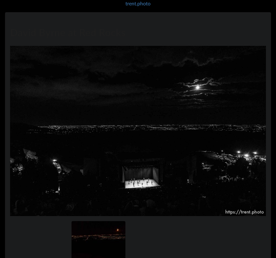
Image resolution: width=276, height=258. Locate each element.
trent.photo (138, 3)
